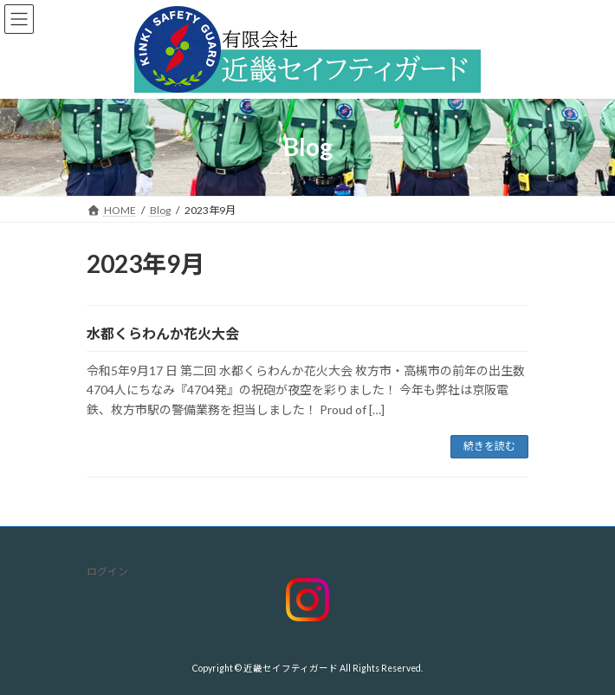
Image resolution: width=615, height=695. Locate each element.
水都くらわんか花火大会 (163, 333)
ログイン (107, 571)
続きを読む (489, 445)
